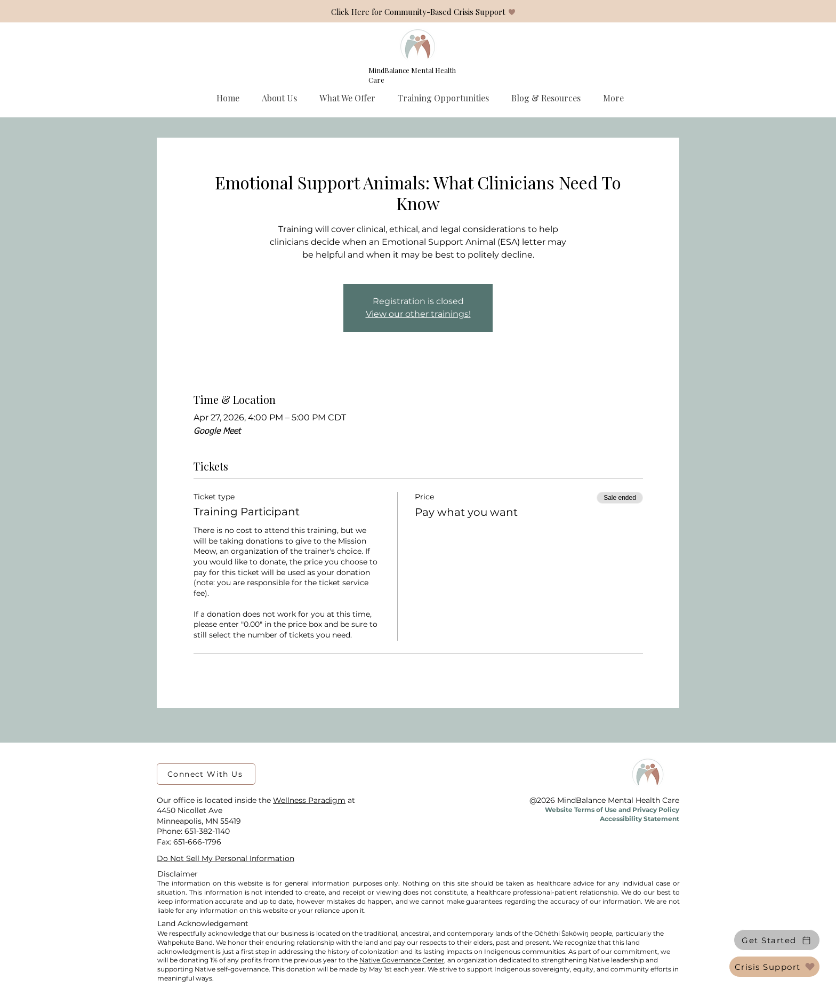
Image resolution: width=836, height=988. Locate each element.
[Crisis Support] (774, 966)
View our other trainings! (418, 314)
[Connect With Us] (206, 774)
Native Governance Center (401, 960)
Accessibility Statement (639, 819)
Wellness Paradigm (309, 800)
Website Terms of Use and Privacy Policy (612, 810)
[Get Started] (777, 940)
